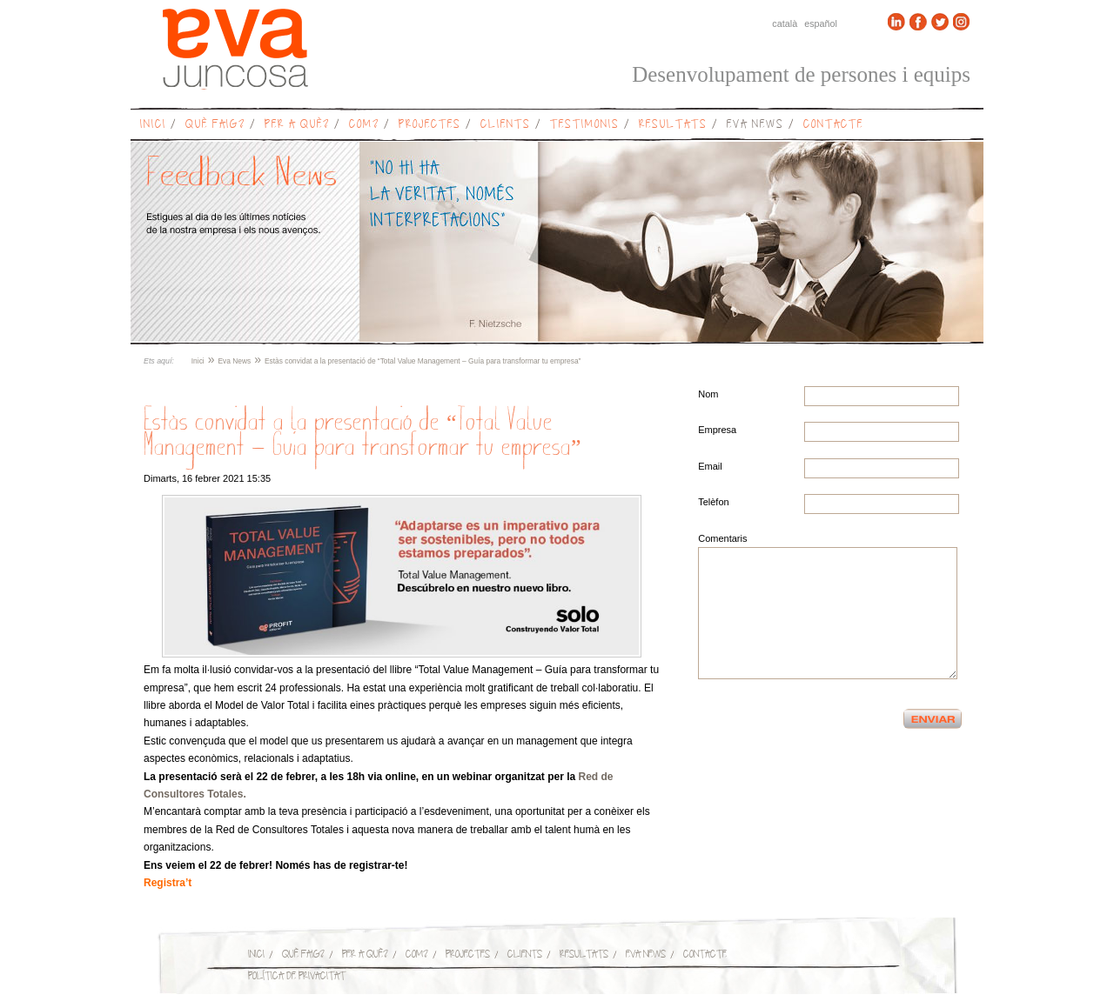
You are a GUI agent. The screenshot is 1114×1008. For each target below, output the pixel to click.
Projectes (430, 124)
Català (784, 23)
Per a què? (297, 124)
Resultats (673, 124)
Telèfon (713, 502)
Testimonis (585, 124)
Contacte (833, 124)
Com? (364, 124)
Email (710, 466)
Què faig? (215, 124)
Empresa (717, 429)
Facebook (918, 21)
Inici (153, 124)
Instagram (961, 21)
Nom (708, 394)
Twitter (940, 21)
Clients (505, 124)
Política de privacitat (297, 975)
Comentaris (722, 538)
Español (820, 23)
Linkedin (896, 21)
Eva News (755, 124)
